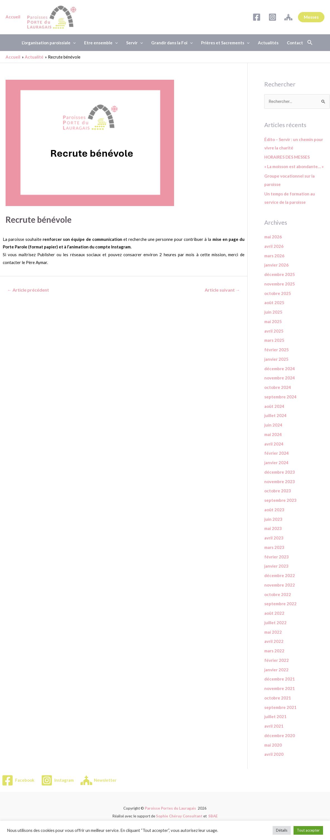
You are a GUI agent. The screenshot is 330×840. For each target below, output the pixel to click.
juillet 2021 (275, 716)
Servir (134, 42)
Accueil (13, 16)
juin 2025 (273, 311)
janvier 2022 (276, 669)
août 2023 (274, 509)
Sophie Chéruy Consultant (179, 816)
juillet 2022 (275, 622)
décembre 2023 (279, 472)
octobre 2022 (277, 594)
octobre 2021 (277, 697)
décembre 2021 (279, 678)
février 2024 (276, 453)
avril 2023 (273, 537)
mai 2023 (273, 528)
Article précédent (28, 289)
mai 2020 (273, 744)
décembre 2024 (279, 368)
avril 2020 (273, 754)
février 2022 (276, 660)
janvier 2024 (276, 462)
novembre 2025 (279, 283)
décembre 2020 (279, 735)
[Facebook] (257, 17)
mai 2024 (273, 434)
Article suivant (222, 289)
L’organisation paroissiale (49, 42)
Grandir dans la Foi (172, 42)
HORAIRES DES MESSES (287, 156)
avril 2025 (273, 330)
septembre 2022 (280, 603)
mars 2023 (274, 547)
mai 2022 (273, 632)
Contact (295, 42)
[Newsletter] (288, 17)
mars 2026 (274, 255)
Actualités (268, 42)
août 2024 (274, 406)
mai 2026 (273, 236)
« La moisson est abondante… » (294, 166)
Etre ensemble (101, 42)
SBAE (213, 816)
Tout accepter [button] (308, 830)
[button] (310, 43)
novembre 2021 (279, 688)
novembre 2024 (279, 377)
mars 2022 (274, 650)
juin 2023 (273, 519)
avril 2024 (273, 443)
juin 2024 (273, 424)
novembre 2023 (279, 481)
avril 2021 (273, 725)
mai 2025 (273, 321)
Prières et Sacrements (225, 42)
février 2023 (276, 556)
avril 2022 (273, 641)
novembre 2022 (279, 584)
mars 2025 (274, 340)
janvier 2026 (276, 264)
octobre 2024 (277, 387)
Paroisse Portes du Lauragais (170, 808)
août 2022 (274, 613)
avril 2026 (273, 246)
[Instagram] (272, 17)
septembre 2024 (280, 396)
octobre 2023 (277, 490)
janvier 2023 (276, 565)
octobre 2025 (277, 293)
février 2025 (276, 349)
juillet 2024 (275, 415)
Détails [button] (281, 830)
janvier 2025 (276, 359)
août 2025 (274, 302)
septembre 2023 (280, 500)
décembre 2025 (279, 274)
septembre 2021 (280, 707)
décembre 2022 (279, 575)
